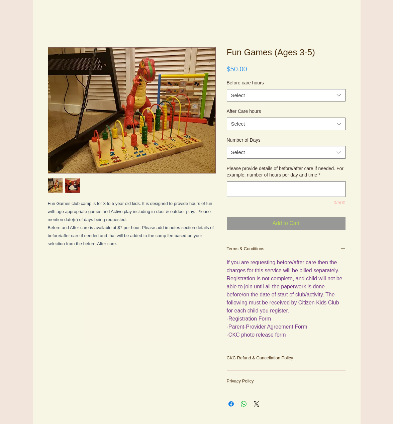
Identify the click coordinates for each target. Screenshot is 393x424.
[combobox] (286, 95)
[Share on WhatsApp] (244, 404)
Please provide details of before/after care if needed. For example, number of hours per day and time (285, 172)
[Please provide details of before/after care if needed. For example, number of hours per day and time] (286, 189)
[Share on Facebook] (231, 404)
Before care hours (245, 82)
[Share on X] (257, 404)
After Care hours (244, 111)
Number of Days (244, 140)
